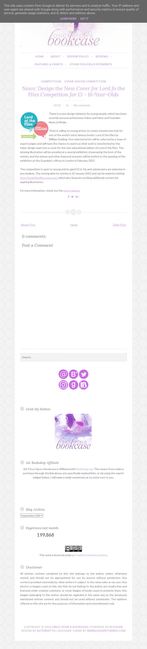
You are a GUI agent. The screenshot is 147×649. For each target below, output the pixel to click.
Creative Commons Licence (90, 555)
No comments (82, 105)
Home (39, 56)
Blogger (116, 626)
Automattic (46, 630)
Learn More (68, 18)
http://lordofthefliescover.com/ (38, 177)
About (56, 56)
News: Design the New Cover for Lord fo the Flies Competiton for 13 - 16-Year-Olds (73, 91)
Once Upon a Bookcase (70, 626)
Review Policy (78, 56)
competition (51, 81)
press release (71, 190)
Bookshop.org (84, 469)
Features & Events (49, 64)
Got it (84, 18)
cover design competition (85, 81)
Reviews (102, 56)
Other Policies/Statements (91, 64)
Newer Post (28, 224)
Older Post (119, 224)
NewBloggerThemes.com (106, 630)
